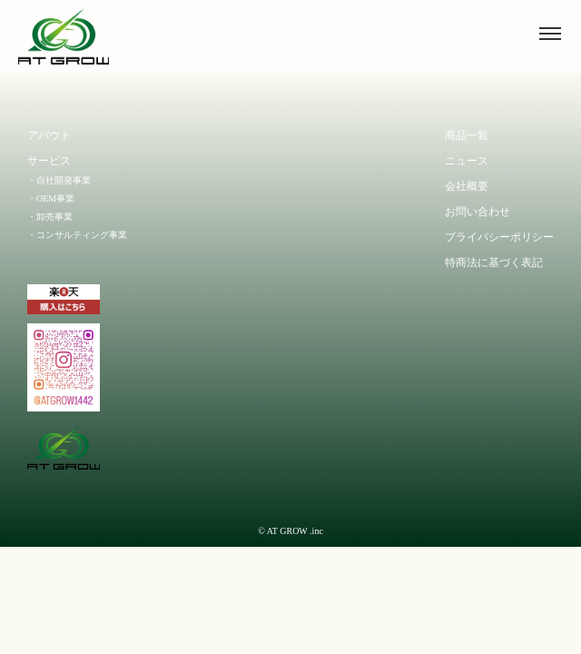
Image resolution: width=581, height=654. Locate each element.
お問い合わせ (477, 211)
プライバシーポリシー (499, 237)
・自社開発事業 (59, 180)
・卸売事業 (50, 217)
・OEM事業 (50, 198)
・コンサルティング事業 (77, 235)
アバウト (49, 135)
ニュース (466, 160)
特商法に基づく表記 (494, 262)
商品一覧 (466, 135)
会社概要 (466, 186)
